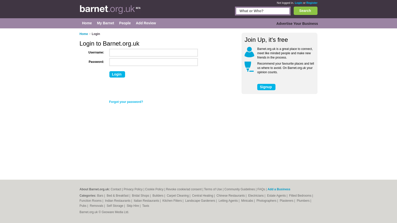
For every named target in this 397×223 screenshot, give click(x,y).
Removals (97, 206)
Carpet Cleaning (178, 195)
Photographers (266, 200)
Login (298, 2)
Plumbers (303, 200)
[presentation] (147, 90)
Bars (100, 195)
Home (84, 34)
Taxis (145, 206)
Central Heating (203, 195)
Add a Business (279, 189)
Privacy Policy (133, 189)
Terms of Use (213, 189)
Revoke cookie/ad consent (184, 189)
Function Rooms (91, 200)
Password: (96, 62)
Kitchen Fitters (173, 200)
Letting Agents (229, 200)
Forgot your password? (126, 102)
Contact (116, 189)
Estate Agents (277, 195)
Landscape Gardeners (200, 200)
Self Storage (115, 206)
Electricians (256, 195)
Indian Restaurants (118, 200)
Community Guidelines (239, 189)
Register (311, 2)
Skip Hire (133, 206)
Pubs (83, 206)
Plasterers (287, 200)
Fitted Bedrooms (300, 195)
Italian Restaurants (147, 200)
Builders (158, 195)
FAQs (261, 189)
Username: (96, 52)
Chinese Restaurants (231, 195)
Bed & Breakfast (118, 195)
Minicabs (247, 200)
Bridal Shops (141, 195)
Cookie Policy (154, 189)
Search (305, 11)
